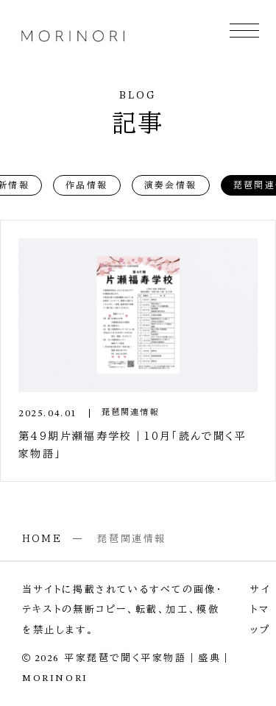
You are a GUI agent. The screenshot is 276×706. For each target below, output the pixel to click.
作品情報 (87, 184)
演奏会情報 (170, 184)
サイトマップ (260, 610)
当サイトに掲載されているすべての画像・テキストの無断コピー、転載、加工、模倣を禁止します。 (122, 610)
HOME (42, 538)
